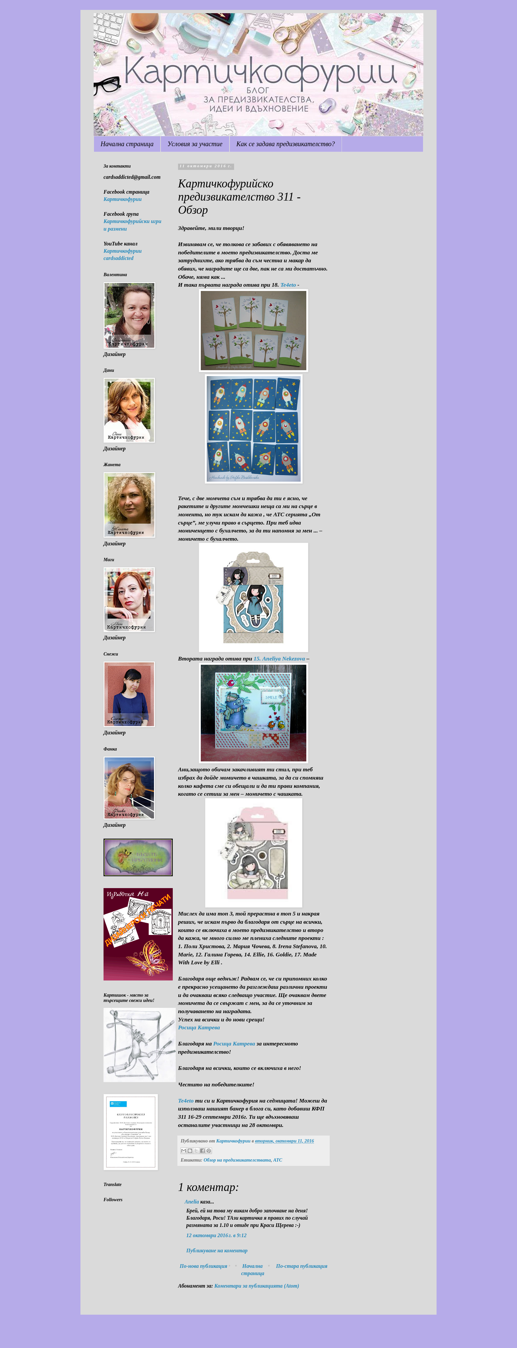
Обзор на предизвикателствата (237, 1160)
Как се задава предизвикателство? (285, 143)
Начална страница (127, 143)
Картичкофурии (123, 199)
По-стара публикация (301, 1266)
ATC (277, 1160)
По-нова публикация (203, 1266)
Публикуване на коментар (217, 1250)
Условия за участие (195, 143)
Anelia (192, 1201)
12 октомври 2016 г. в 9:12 (216, 1235)
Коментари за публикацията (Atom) (256, 1286)
